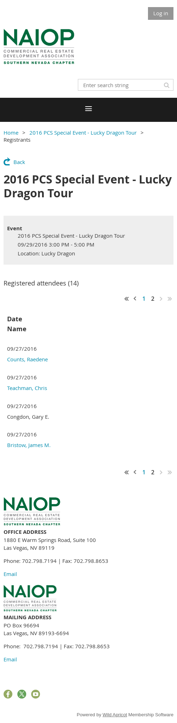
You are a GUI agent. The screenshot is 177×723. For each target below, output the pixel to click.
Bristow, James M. (29, 444)
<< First (126, 298)
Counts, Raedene (27, 359)
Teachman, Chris (27, 387)
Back (19, 161)
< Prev (135, 298)
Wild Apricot (115, 714)
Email (10, 573)
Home (11, 132)
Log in (160, 13)
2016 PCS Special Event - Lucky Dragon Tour (83, 132)
